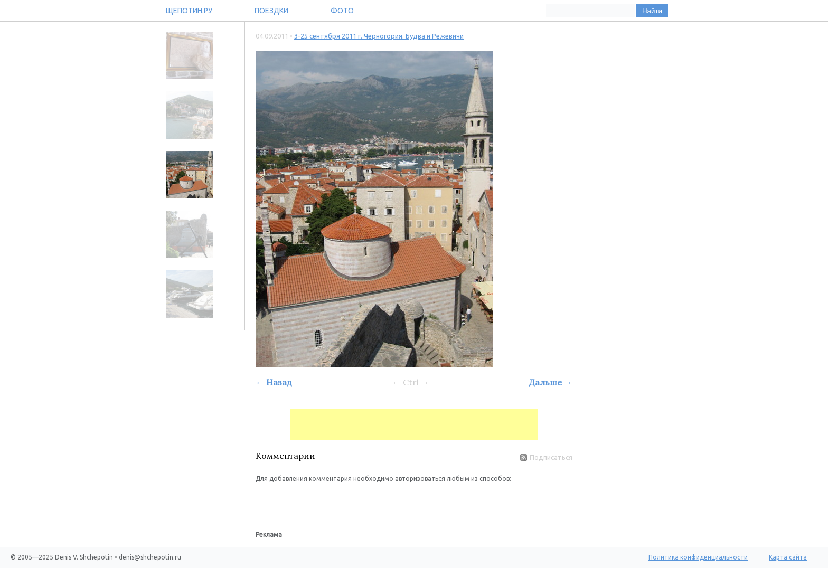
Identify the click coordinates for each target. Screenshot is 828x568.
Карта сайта (788, 557)
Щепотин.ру (189, 10)
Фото (342, 10)
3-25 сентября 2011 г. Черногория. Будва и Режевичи (379, 36)
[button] (264, 499)
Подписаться (546, 457)
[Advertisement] (414, 424)
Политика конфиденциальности (698, 557)
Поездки (271, 10)
